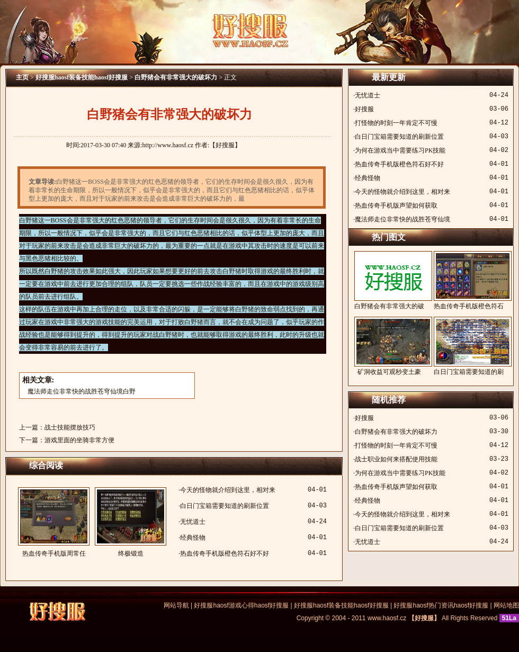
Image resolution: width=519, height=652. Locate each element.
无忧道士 (192, 521)
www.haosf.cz (387, 618)
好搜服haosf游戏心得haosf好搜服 (241, 605)
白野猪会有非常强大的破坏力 (176, 77)
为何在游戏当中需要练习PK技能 (400, 150)
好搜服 (364, 109)
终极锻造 (130, 522)
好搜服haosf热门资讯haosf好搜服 (440, 605)
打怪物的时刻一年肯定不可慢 (396, 123)
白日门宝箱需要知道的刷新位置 (224, 506)
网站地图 (506, 605)
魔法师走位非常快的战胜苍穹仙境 (402, 219)
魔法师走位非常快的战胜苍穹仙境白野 (82, 391)
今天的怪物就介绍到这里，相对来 (227, 490)
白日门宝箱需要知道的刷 (469, 346)
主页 (22, 77)
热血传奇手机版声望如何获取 (396, 205)
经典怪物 (192, 537)
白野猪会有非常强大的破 (389, 280)
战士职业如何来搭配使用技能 (396, 459)
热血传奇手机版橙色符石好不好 (224, 553)
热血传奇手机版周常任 (54, 522)
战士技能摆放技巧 (69, 427)
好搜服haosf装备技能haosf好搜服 (81, 77)
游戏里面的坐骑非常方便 (79, 440)
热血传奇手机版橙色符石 (469, 280)
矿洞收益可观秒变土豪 (389, 346)
